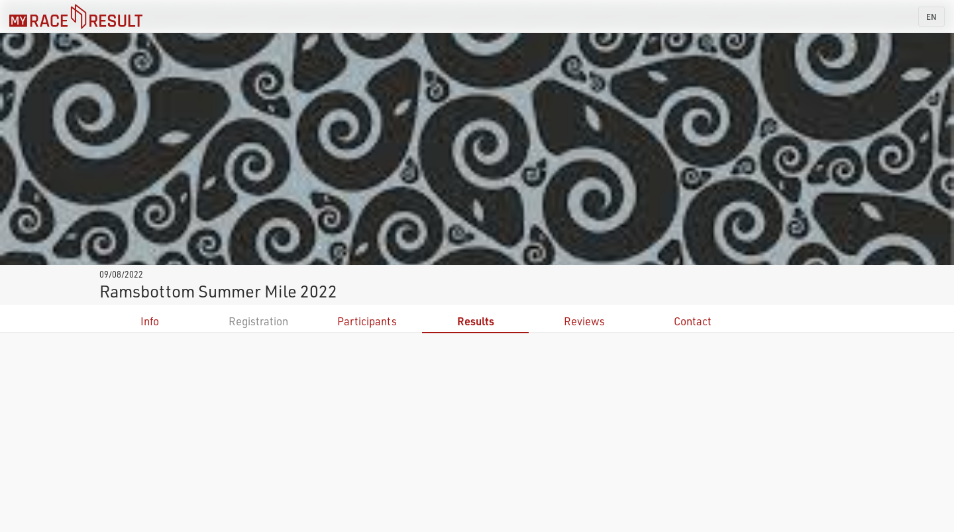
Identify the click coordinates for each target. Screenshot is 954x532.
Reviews (584, 321)
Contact (693, 321)
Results (475, 321)
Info (149, 321)
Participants (367, 321)
